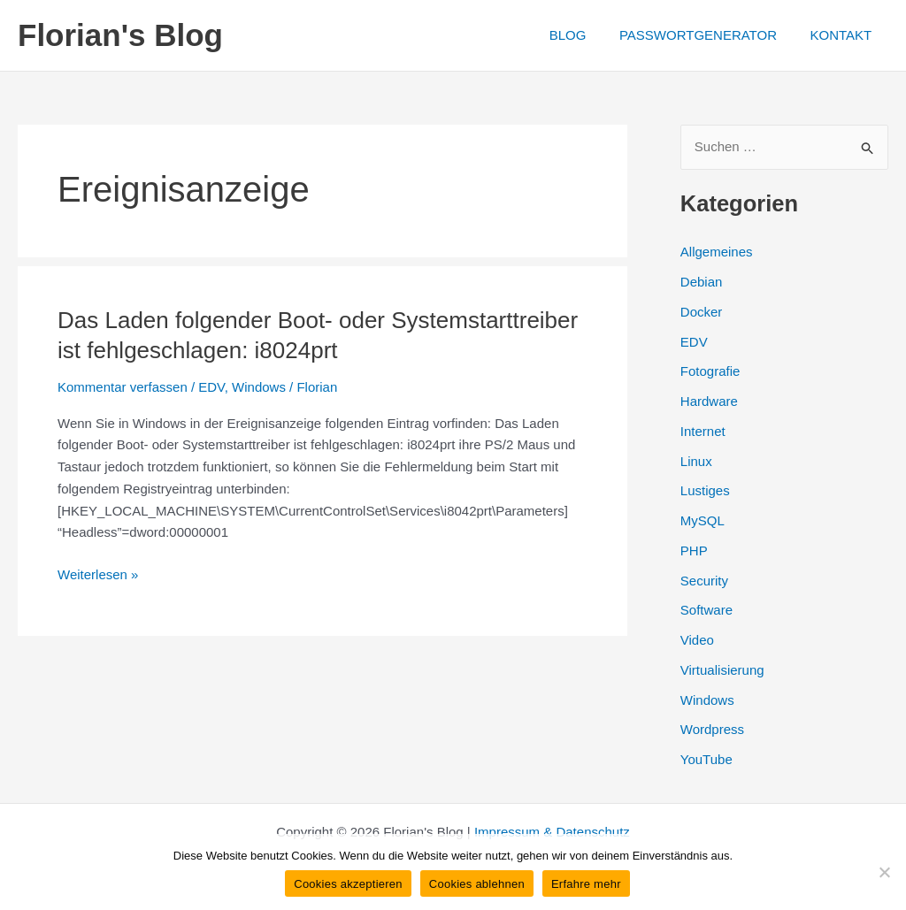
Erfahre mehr (586, 884)
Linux (696, 461)
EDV (211, 386)
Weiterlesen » (98, 575)
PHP (694, 550)
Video (697, 639)
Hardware (709, 401)
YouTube (706, 759)
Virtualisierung (722, 669)
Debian (701, 281)
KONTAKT (844, 34)
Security (704, 580)
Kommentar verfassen (123, 386)
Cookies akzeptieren (348, 884)
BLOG (584, 34)
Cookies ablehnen (477, 884)
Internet (703, 431)
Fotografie (710, 371)
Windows (259, 386)
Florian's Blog (120, 35)
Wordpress (712, 729)
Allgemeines (716, 251)
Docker (701, 311)
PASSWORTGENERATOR (708, 34)
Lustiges (705, 490)
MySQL (702, 520)
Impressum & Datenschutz (552, 831)
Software (706, 609)
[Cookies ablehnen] (884, 872)
